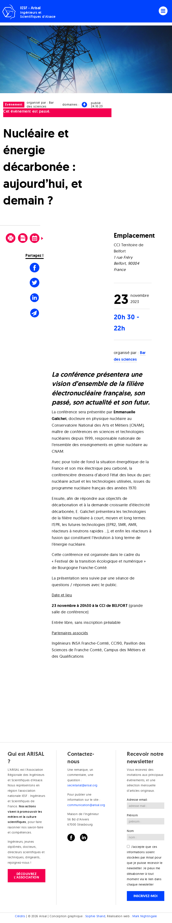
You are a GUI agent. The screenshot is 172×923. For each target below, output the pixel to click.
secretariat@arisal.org (82, 785)
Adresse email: (137, 800)
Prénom (132, 815)
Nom (130, 831)
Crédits (20, 916)
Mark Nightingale (144, 916)
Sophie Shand (95, 916)
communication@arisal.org (86, 805)
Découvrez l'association (26, 876)
